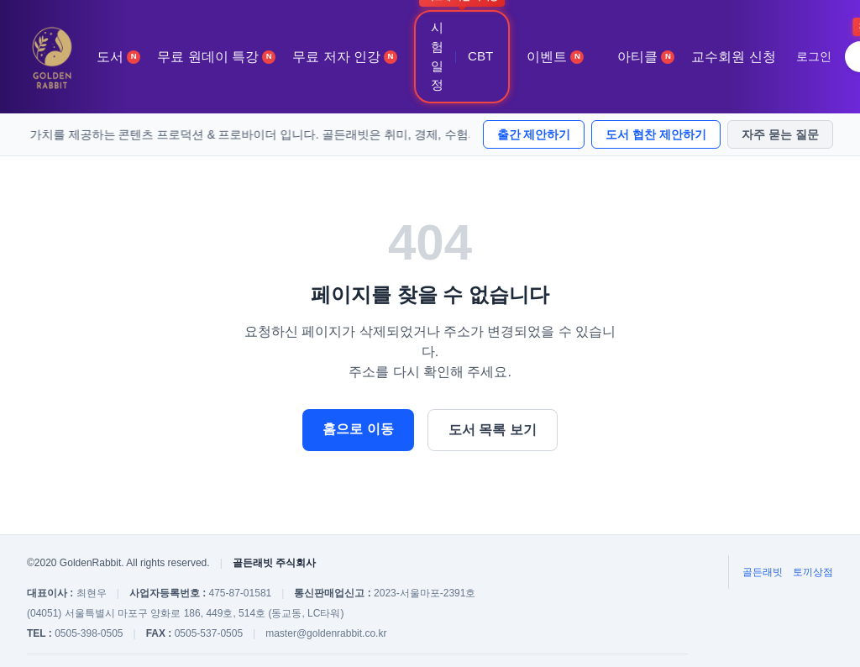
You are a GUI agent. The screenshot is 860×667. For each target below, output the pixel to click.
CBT (480, 56)
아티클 (645, 57)
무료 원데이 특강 (216, 57)
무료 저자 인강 (344, 57)
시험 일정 (437, 56)
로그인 (813, 56)
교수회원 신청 (733, 57)
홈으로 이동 (357, 429)
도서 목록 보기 (492, 430)
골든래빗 (762, 572)
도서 (118, 57)
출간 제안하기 (534, 134)
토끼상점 (813, 572)
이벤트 (555, 57)
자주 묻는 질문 (780, 134)
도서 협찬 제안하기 (656, 134)
